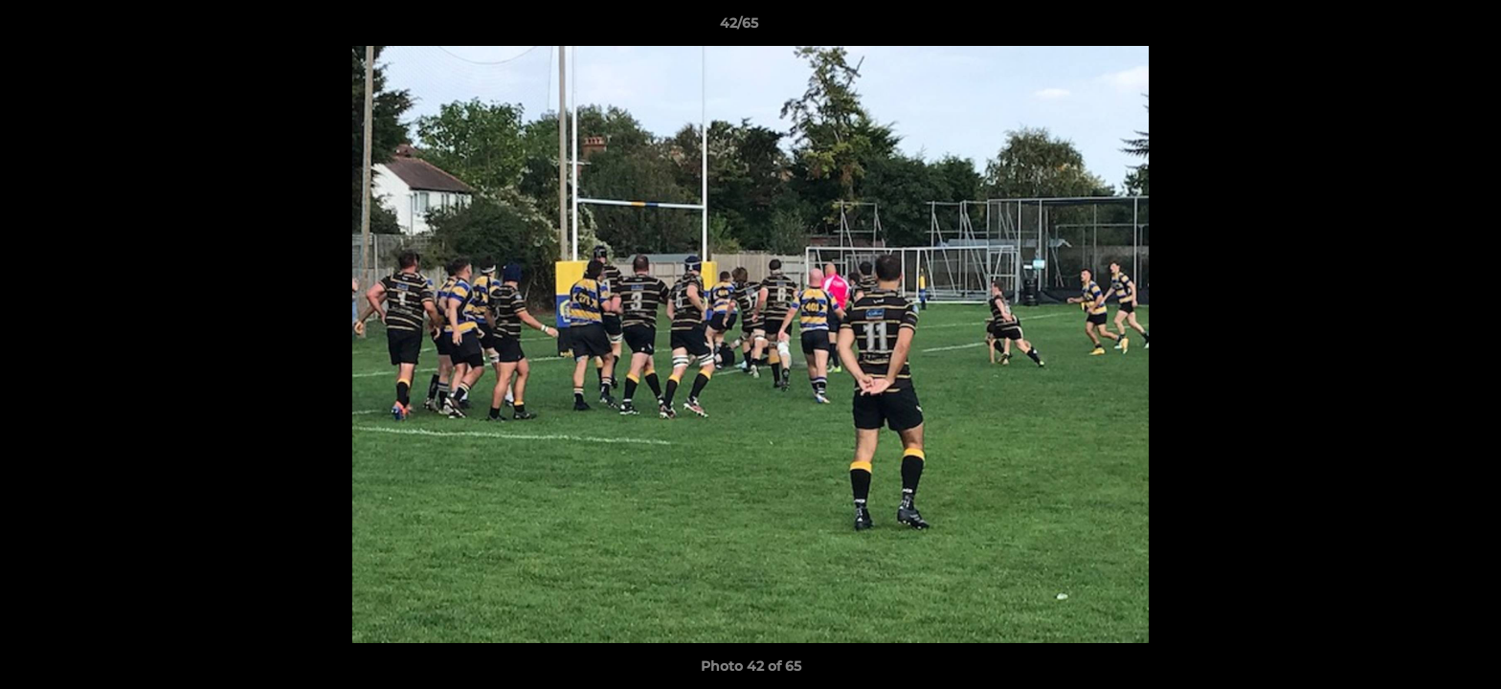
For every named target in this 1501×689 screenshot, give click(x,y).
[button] (1420, 27)
